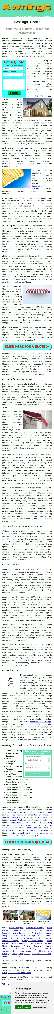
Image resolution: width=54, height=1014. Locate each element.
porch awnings (23, 698)
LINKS (24, 16)
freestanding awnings (40, 722)
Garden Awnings (10, 941)
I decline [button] (26, 1007)
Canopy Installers (35, 951)
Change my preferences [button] (40, 1007)
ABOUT (30, 16)
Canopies (38, 930)
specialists (8, 894)
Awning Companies (20, 943)
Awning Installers (21, 933)
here (13, 907)
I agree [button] (19, 1007)
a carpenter (31, 815)
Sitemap (3, 997)
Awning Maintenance (41, 933)
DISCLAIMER (47, 16)
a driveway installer (15, 812)
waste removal (17, 833)
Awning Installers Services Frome (27, 745)
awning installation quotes (37, 901)
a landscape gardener (37, 831)
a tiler (44, 820)
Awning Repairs (43, 938)
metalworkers (17, 823)
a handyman (31, 825)
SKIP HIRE (32, 828)
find (10, 855)
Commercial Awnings (35, 928)
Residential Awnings (26, 949)
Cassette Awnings (22, 930)
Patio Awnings (28, 936)
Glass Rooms (44, 936)
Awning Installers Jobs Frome (16, 973)
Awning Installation (32, 941)
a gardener (42, 833)
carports (36, 658)
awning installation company (35, 144)
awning (24, 367)
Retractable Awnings (41, 943)
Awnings (10, 997)
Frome (45, 364)
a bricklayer (41, 818)
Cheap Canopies (16, 928)
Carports (6, 569)
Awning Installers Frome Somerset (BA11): (27, 38)
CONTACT (37, 16)
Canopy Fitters (9, 938)
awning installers (11, 875)
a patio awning (9, 534)
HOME (17, 16)
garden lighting (18, 820)
